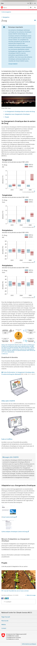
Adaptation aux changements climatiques (17, 114)
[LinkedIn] (8, 598)
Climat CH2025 (12, 64)
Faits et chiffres (6, 439)
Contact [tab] (8, 602)
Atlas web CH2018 (8, 401)
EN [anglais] (35, 3)
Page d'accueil (5, 617)
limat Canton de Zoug (8, 517)
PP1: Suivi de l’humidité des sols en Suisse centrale (15, 591)
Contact (3, 628)
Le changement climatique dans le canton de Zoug (20, 111)
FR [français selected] (30, 3)
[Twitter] (4, 598)
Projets (7, 117)
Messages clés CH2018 (10, 457)
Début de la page (31, 595)
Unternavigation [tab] (6, 12)
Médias (3, 624)
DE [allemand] (28, 3)
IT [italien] (32, 3)
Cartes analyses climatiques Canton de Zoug (14, 531)
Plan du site (4, 620)
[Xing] (6, 598)
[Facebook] (2, 598)
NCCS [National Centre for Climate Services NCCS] (5, 7)
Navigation (6, 17)
